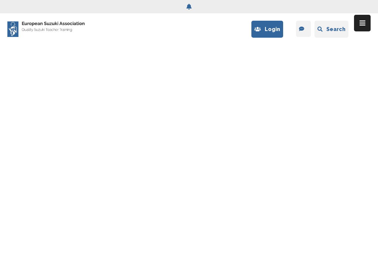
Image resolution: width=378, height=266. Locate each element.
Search (331, 29)
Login (267, 29)
